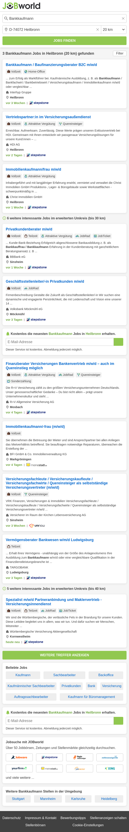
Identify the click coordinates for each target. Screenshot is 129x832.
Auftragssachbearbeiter (31, 697)
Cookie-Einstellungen (88, 825)
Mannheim (48, 799)
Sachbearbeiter (64, 675)
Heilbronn (54, 53)
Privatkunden (71, 686)
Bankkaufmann (19, 53)
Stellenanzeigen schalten (108, 818)
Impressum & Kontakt (40, 818)
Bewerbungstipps (73, 818)
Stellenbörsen (35, 825)
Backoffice (106, 675)
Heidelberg (109, 799)
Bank (91, 686)
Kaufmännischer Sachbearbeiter (31, 686)
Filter (119, 53)
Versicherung (111, 686)
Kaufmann (22, 675)
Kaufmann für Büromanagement (91, 697)
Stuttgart (18, 799)
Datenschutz (11, 818)
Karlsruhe (78, 799)
